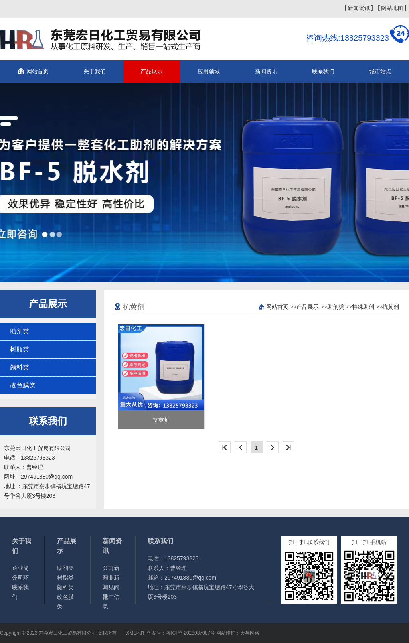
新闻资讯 (359, 8)
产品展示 (151, 71)
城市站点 (380, 71)
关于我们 (94, 71)
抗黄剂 (390, 307)
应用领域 (209, 71)
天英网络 (249, 633)
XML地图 (136, 633)
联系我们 (323, 71)
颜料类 (19, 367)
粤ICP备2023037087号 (190, 633)
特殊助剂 (363, 307)
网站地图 (392, 8)
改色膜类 (23, 385)
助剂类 (19, 331)
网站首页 (37, 71)
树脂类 (19, 349)
